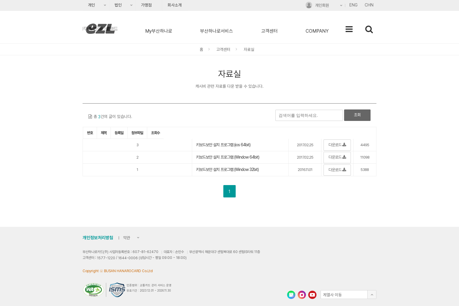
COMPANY (317, 31)
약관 (125, 238)
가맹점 (146, 5)
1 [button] (229, 191)
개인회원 (317, 6)
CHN (369, 5)
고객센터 (269, 31)
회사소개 (174, 5)
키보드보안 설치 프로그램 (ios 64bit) (223, 144)
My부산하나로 (158, 31)
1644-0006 (128, 258)
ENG (353, 5)
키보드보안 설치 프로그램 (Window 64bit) (227, 157)
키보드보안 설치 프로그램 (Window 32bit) (227, 169)
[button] (348, 294)
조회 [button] (357, 114)
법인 (116, 7)
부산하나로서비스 (216, 31)
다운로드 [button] (337, 144)
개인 (89, 7)
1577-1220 (106, 258)
